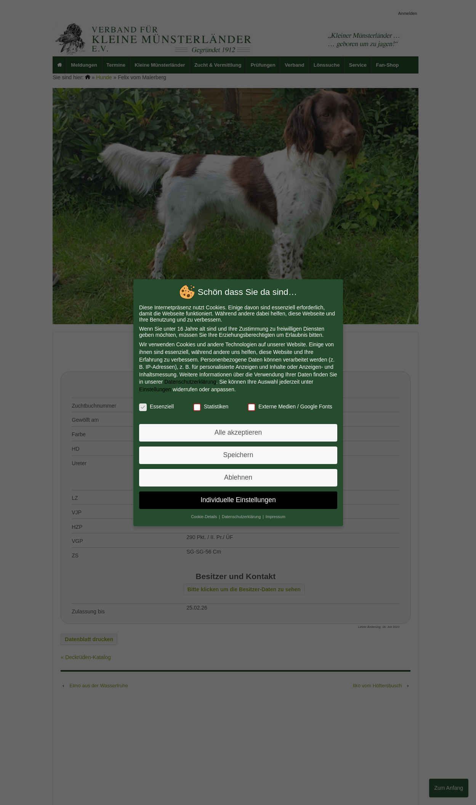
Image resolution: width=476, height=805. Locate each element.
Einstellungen (155, 389)
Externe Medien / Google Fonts (289, 406)
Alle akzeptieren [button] (238, 432)
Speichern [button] (238, 454)
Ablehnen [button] (238, 476)
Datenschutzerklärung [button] (241, 515)
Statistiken (210, 406)
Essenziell (157, 406)
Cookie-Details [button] (204, 515)
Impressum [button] (275, 515)
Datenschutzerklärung (190, 382)
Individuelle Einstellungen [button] (238, 499)
